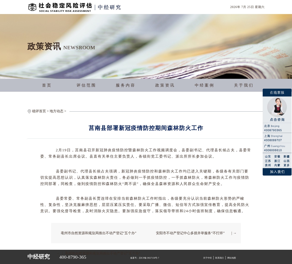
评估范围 (86, 85)
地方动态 (56, 111)
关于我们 (244, 85)
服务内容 (126, 85)
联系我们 (219, 258)
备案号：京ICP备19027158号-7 (144, 258)
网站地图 (231, 258)
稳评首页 (39, 111)
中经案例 (205, 85)
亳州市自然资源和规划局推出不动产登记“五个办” (98, 233)
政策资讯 (165, 85)
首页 (47, 85)
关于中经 (207, 258)
